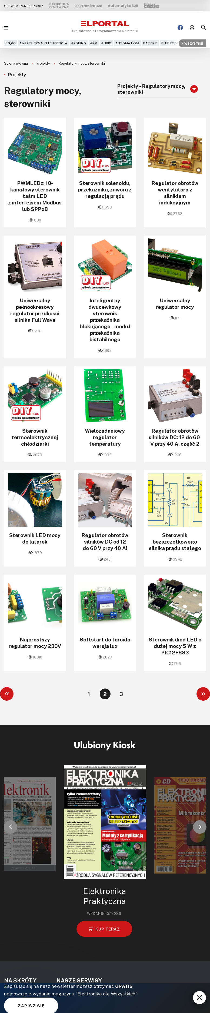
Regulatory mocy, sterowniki (82, 63)
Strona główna (16, 63)
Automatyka (127, 43)
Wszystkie (192, 43)
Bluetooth (171, 43)
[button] (10, 827)
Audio (106, 43)
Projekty (43, 63)
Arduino (78, 43)
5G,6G (10, 43)
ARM (94, 43)
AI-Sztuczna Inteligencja (43, 43)
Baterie (150, 43)
